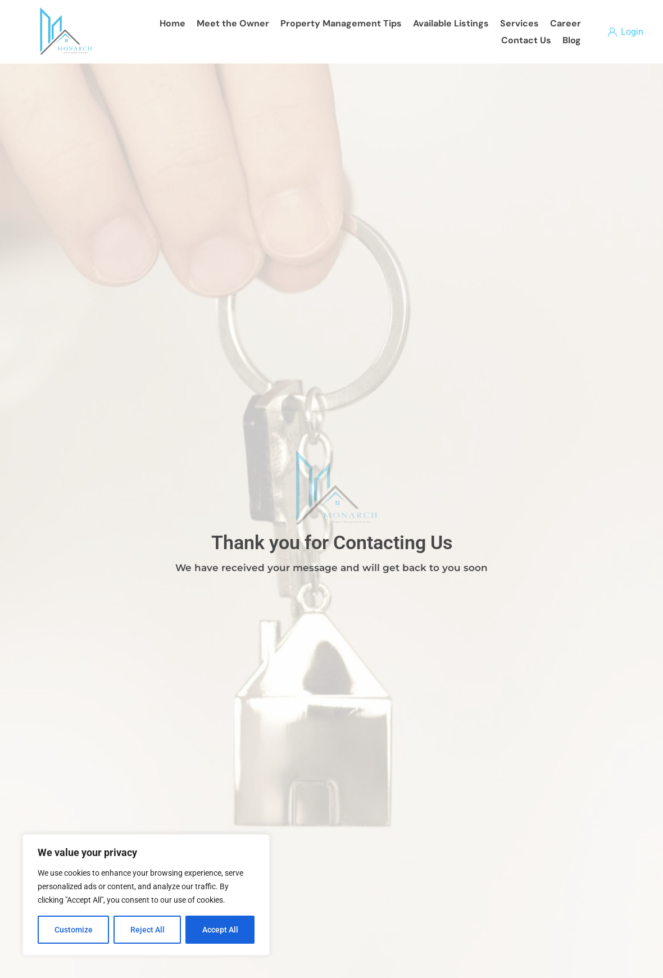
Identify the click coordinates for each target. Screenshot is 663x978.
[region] (146, 895)
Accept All (220, 929)
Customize (74, 929)
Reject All (147, 929)
